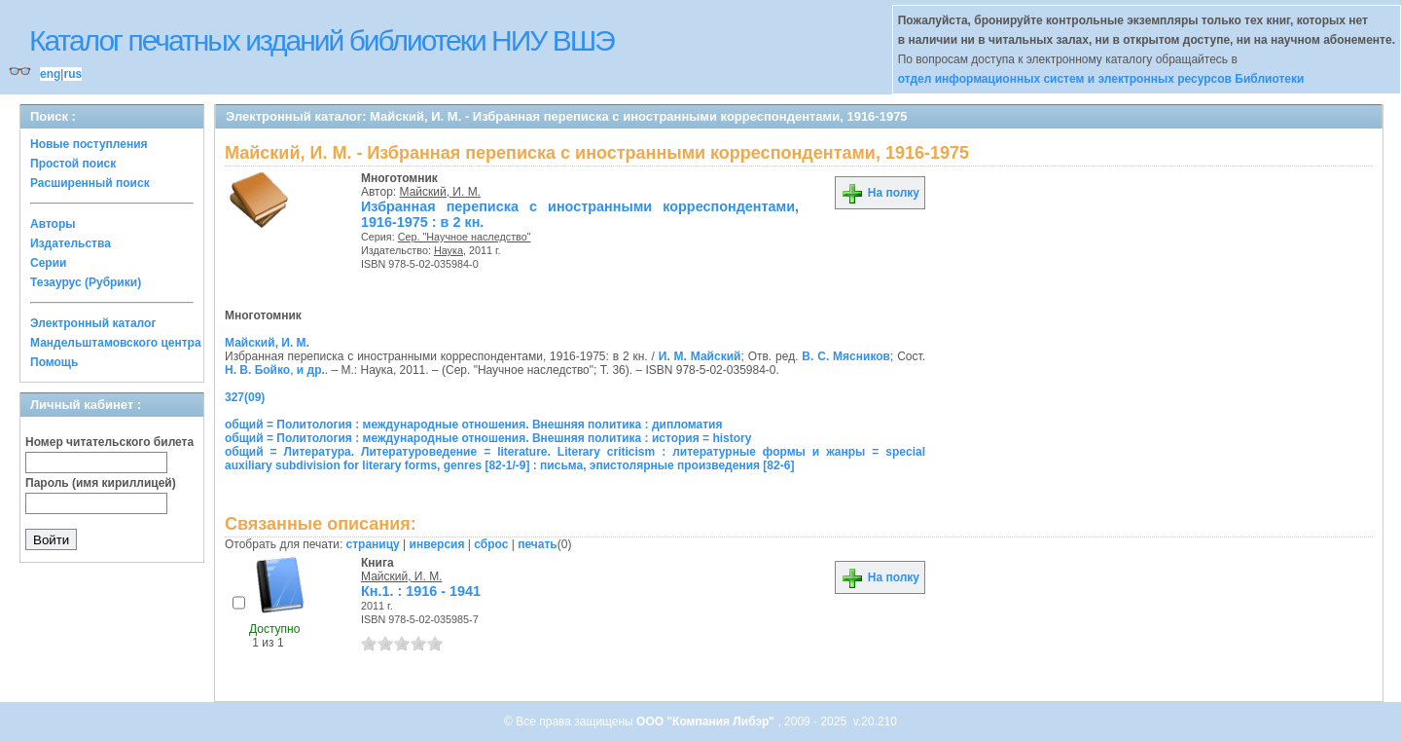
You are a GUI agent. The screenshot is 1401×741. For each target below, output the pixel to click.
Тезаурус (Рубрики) (85, 282)
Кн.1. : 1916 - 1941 (421, 591)
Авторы (53, 224)
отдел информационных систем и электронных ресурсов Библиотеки (1101, 79)
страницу (373, 544)
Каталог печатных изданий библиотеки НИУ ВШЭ (321, 40)
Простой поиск (73, 163)
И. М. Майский (700, 356)
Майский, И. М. (440, 192)
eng (50, 74)
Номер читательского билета (109, 442)
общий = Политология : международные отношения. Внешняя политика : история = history (488, 438)
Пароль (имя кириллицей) (100, 483)
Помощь (54, 362)
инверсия (437, 544)
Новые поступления (89, 144)
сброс (491, 544)
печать (537, 544)
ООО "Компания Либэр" (706, 721)
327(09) (245, 397)
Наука (448, 250)
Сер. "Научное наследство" (464, 236)
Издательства (70, 243)
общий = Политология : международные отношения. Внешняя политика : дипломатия (473, 424)
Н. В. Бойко (257, 370)
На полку (880, 193)
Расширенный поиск (90, 183)
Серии (48, 263)
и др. (311, 370)
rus (72, 74)
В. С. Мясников (846, 356)
